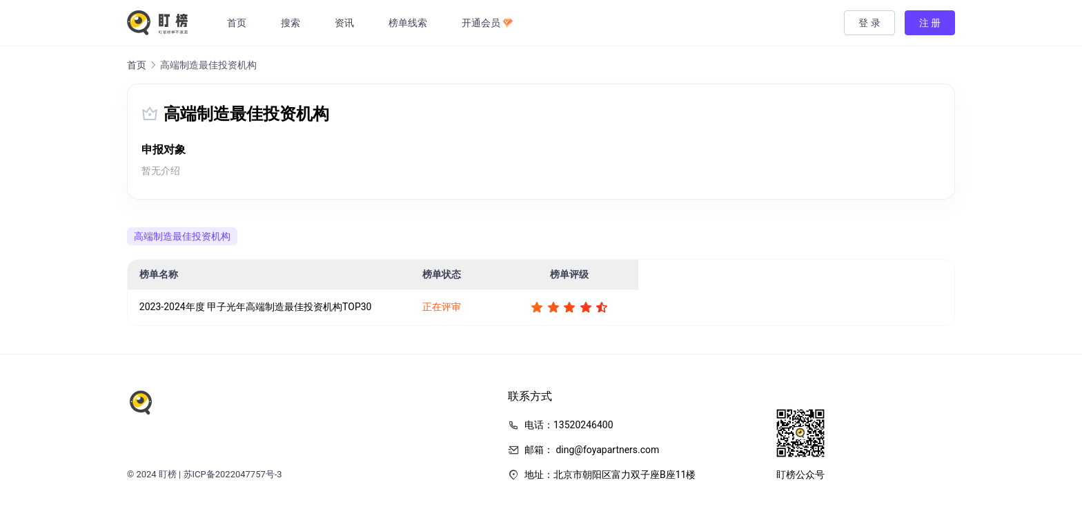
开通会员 (488, 22)
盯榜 (168, 474)
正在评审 (441, 306)
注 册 (930, 22)
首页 (238, 22)
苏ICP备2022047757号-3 (233, 474)
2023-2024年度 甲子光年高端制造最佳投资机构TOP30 (255, 306)
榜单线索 (409, 22)
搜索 (292, 22)
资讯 (345, 22)
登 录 (869, 22)
